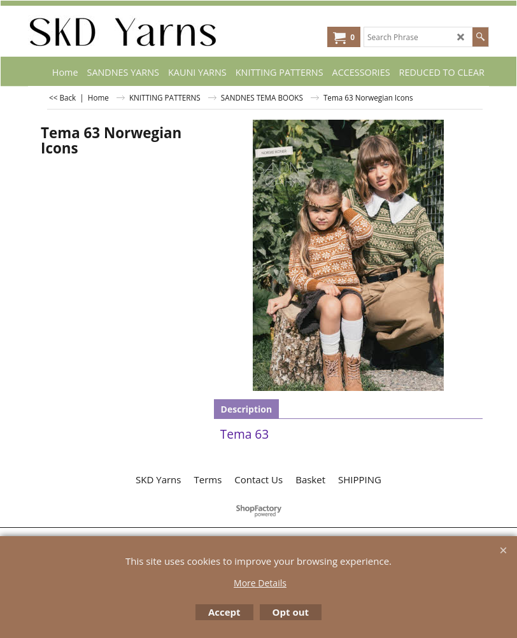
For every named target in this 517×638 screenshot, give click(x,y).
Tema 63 (244, 434)
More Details (260, 583)
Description (247, 409)
